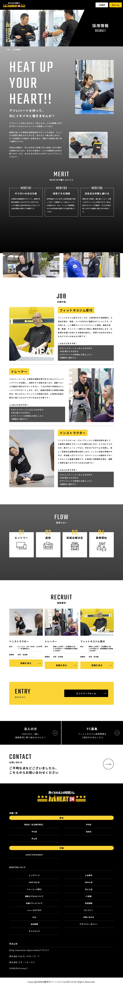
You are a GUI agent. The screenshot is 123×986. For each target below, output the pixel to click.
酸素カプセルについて (34, 896)
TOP (8, 49)
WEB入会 (89, 882)
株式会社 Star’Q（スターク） (23, 956)
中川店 (34, 831)
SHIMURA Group (17, 968)
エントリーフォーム (86, 693)
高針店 (88, 831)
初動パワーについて (34, 903)
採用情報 (88, 903)
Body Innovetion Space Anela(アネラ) (28, 950)
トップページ (34, 875)
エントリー (88, 910)
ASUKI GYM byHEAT (34, 854)
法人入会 (88, 889)
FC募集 (89, 896)
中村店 (88, 824)
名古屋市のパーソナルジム (52, 981)
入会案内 (101, 5)
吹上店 (34, 838)
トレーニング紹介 (34, 889)
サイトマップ (34, 931)
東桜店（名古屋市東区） (34, 824)
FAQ (34, 917)
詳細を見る (26, 663)
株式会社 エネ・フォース (21, 962)
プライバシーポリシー (88, 924)
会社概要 (34, 924)
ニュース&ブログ (34, 910)
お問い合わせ (88, 917)
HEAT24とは (34, 882)
